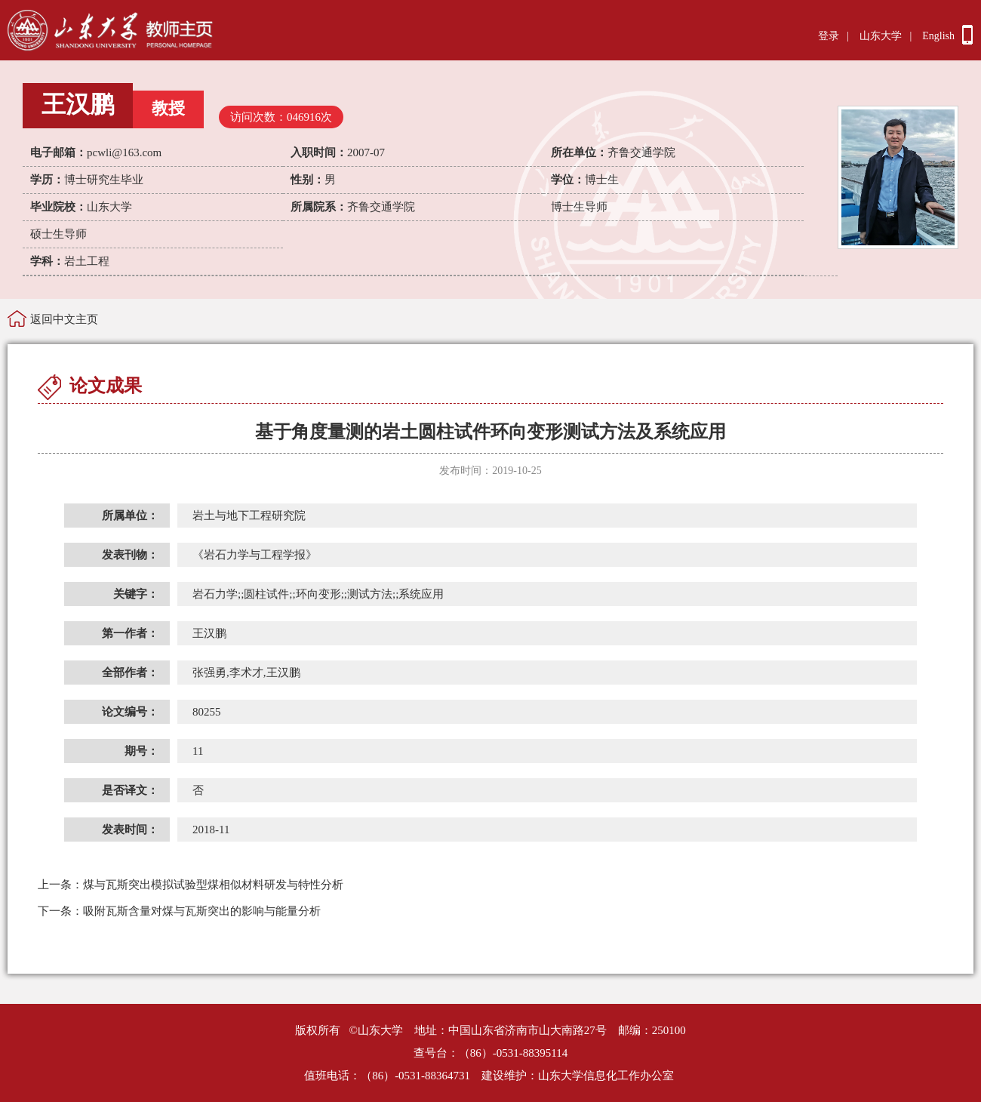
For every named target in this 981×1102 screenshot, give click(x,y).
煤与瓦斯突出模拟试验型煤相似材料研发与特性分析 (190, 885)
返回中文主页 (64, 319)
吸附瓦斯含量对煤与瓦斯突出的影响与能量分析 (179, 911)
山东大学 (881, 36)
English (938, 36)
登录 (828, 36)
